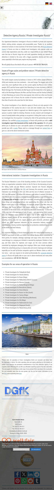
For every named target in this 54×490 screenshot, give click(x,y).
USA (24, 189)
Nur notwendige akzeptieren (21, 449)
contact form (46, 128)
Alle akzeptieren (36, 449)
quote (16, 128)
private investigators (22, 120)
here (5, 373)
